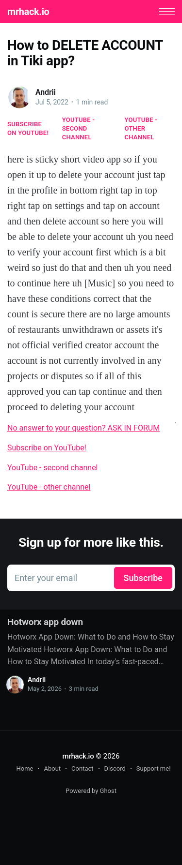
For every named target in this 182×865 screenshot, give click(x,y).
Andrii (45, 92)
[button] (167, 11)
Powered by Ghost (91, 790)
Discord (115, 768)
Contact (82, 768)
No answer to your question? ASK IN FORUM (83, 427)
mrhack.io (28, 11)
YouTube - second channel (78, 128)
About (52, 768)
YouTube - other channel (141, 128)
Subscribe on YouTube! (28, 128)
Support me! (153, 768)
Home (24, 768)
